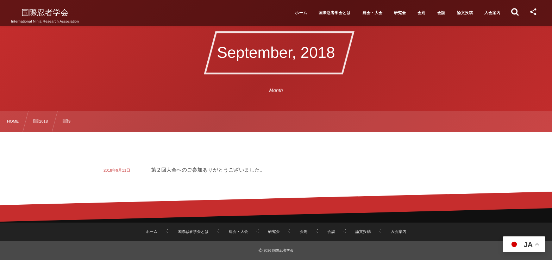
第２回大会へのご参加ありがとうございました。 (208, 170)
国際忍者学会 (45, 13)
